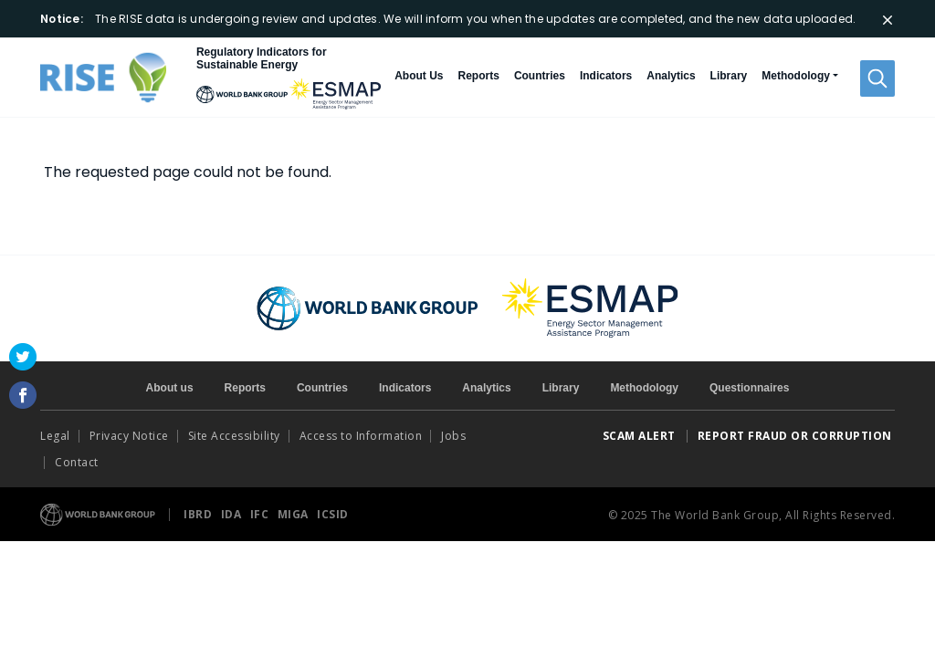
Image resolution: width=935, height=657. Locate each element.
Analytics (670, 75)
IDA (233, 514)
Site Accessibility (234, 435)
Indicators (606, 75)
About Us (418, 75)
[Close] (887, 20)
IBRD (199, 514)
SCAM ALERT (639, 435)
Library (729, 75)
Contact (78, 462)
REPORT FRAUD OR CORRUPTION (797, 435)
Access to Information (361, 435)
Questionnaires (749, 387)
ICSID (333, 514)
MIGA (295, 514)
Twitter (23, 356)
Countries (539, 75)
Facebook (23, 395)
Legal (55, 435)
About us (170, 387)
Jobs (453, 435)
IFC (261, 514)
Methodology (644, 387)
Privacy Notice (129, 435)
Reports (478, 75)
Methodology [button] (796, 75)
